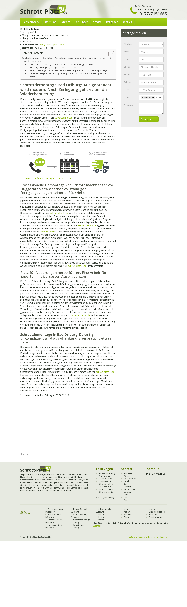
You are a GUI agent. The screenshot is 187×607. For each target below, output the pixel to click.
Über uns (50, 22)
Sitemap (163, 537)
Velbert (127, 512)
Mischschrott (129, 489)
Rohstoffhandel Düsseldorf (53, 515)
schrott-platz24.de (59, 212)
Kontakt (127, 22)
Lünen (101, 514)
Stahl (126, 494)
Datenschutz (141, 537)
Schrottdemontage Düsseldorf (55, 521)
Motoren (127, 492)
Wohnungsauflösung (105, 497)
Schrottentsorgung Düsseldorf (54, 510)
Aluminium (128, 473)
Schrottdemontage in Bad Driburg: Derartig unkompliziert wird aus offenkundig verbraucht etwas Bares (69, 75)
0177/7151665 (153, 14)
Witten (126, 517)
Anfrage (97, 526)
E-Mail (126, 89)
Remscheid (154, 514)
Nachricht (128, 105)
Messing (127, 486)
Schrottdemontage (64, 117)
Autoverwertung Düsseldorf (53, 526)
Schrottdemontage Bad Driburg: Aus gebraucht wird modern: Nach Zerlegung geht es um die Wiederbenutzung (68, 59)
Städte (97, 22)
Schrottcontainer (106, 489)
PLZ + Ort (128, 74)
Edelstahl (128, 476)
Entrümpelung (105, 476)
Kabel (126, 481)
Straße (127, 67)
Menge (127, 51)
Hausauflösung (105, 478)
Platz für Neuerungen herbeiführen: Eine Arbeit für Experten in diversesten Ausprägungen (68, 70)
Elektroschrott (130, 478)
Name (126, 59)
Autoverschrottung (107, 473)
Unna (126, 509)
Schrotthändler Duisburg (78, 526)
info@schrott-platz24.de (52, 44)
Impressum (153, 537)
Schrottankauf (105, 486)
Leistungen (81, 22)
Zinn (126, 500)
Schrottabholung (106, 484)
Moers (152, 509)
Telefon (127, 82)
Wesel (101, 519)
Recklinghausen (156, 517)
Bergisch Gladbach (157, 512)
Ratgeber (112, 22)
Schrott (65, 22)
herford (101, 517)
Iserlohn (127, 514)
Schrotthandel (31, 22)
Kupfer (127, 484)
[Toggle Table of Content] (109, 53)
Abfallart (128, 44)
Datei (126, 97)
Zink (125, 497)
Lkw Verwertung (105, 481)
